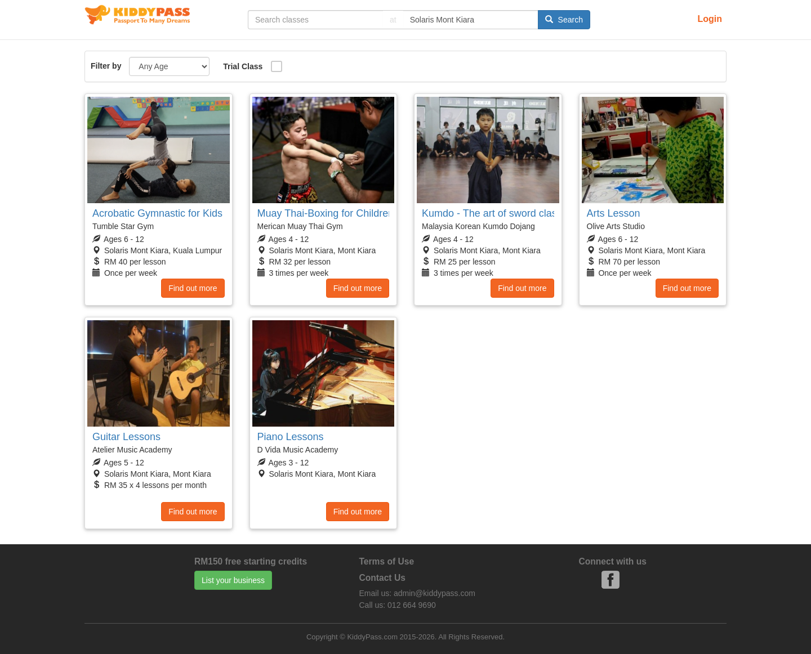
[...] (315, 19)
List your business (233, 580)
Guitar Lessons (126, 436)
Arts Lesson (613, 213)
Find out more (192, 288)
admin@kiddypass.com (434, 593)
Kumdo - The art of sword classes (497, 213)
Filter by (106, 65)
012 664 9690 (411, 605)
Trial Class (242, 66)
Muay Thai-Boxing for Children (325, 213)
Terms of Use (387, 561)
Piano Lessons (290, 436)
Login (709, 19)
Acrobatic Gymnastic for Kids (157, 213)
